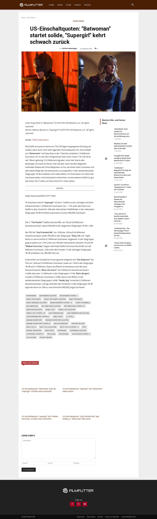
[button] (132, 5)
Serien (77, 5)
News (60, 5)
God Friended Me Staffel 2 (37, 316)
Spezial (87, 5)
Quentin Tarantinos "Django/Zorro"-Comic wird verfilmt (122, 187)
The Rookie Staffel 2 (81, 334)
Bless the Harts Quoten (55, 299)
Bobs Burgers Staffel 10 (61, 303)
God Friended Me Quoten (78, 313)
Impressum (81, 517)
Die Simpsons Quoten (51, 306)
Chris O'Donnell (83, 303)
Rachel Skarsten (33, 330)
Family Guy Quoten (66, 309)
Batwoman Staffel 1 (69, 296)
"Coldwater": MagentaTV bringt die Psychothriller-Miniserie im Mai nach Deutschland (122, 172)
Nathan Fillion (78, 323)
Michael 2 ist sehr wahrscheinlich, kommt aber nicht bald (123, 145)
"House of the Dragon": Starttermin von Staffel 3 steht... (122, 245)
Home (51, 5)
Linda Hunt (58, 316)
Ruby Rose (49, 330)
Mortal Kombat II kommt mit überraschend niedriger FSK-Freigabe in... (120, 202)
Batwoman (31, 296)
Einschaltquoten (34, 309)
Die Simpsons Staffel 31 (74, 306)
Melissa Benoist (61, 323)
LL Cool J (70, 316)
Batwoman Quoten (48, 296)
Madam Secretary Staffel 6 (38, 323)
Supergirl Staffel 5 (35, 334)
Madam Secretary (34, 320)
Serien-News (31, 18)
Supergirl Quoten (78, 330)
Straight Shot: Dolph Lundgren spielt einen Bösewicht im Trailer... (122, 158)
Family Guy (50, 309)
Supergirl (62, 330)
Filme (68, 5)
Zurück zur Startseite (112, 517)
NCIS (84, 327)
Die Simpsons (32, 306)
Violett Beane (46, 337)
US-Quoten (31, 337)
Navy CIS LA (31, 327)
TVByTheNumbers (40, 140)
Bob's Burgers (75, 299)
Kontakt (100, 517)
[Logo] (33, 5)
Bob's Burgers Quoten (36, 303)
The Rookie (63, 334)
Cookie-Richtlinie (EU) (128, 517)
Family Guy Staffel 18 (35, 313)
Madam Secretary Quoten (57, 320)
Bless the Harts (33, 299)
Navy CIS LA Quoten (48, 327)
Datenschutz (91, 517)
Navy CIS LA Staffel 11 (69, 327)
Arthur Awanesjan (69, 48)
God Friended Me (56, 313)
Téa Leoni (51, 334)
